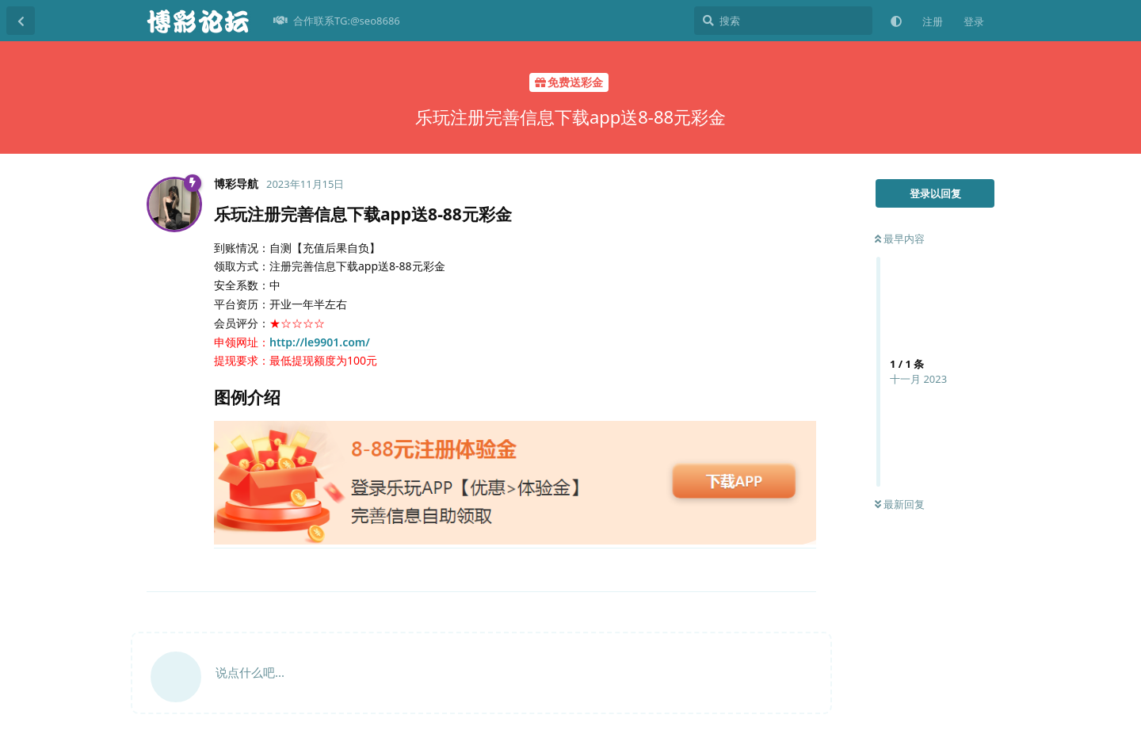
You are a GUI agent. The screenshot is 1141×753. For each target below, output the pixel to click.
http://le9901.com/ (319, 342)
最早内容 (900, 238)
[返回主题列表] (20, 20)
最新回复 (900, 504)
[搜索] (783, 20)
